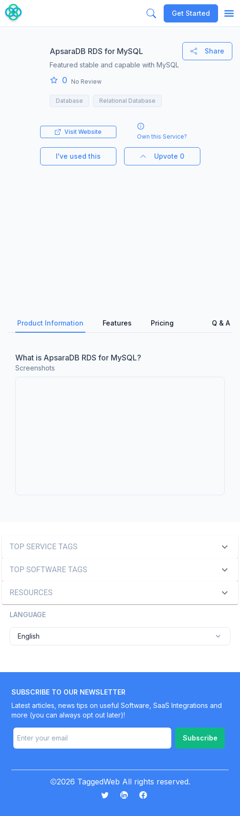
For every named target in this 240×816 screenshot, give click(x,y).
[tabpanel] (120, 423)
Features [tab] (117, 323)
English (120, 636)
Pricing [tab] (162, 323)
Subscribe (200, 738)
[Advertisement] (120, 232)
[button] (120, 546)
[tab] (193, 324)
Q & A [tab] (221, 323)
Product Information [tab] (50, 323)
